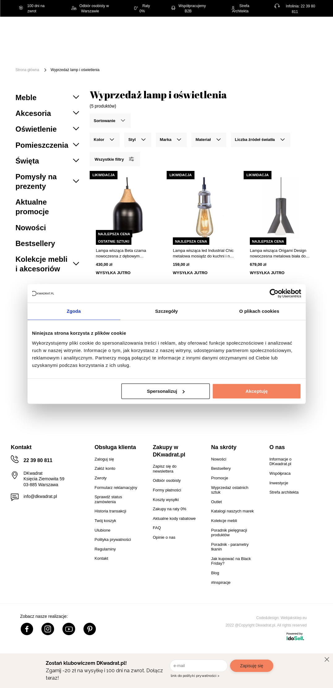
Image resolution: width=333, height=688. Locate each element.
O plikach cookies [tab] (259, 311)
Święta (61, 50)
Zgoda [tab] (74, 311)
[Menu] (34, 55)
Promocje (128, 59)
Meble (87, 50)
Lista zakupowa (289, 27)
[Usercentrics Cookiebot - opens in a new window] (274, 293)
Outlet (98, 59)
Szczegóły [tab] (166, 311)
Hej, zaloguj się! (257, 31)
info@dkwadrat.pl (40, 496)
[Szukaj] (208, 32)
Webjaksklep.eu (294, 618)
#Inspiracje (164, 59)
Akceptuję (256, 391)
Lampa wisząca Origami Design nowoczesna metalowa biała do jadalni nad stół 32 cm (278, 253)
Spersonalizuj (166, 391)
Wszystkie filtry (114, 159)
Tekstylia (306, 50)
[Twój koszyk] (307, 31)
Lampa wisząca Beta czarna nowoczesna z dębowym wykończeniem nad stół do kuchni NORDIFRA (126, 253)
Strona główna (27, 70)
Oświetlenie (67, 59)
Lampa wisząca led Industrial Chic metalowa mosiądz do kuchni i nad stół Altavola (203, 253)
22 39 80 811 (37, 460)
